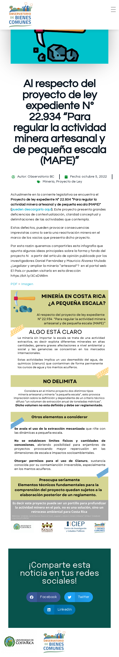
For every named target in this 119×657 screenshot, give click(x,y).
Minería (49, 181)
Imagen (27, 284)
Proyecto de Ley (69, 181)
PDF (14, 284)
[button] (43, 597)
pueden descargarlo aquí (32, 209)
